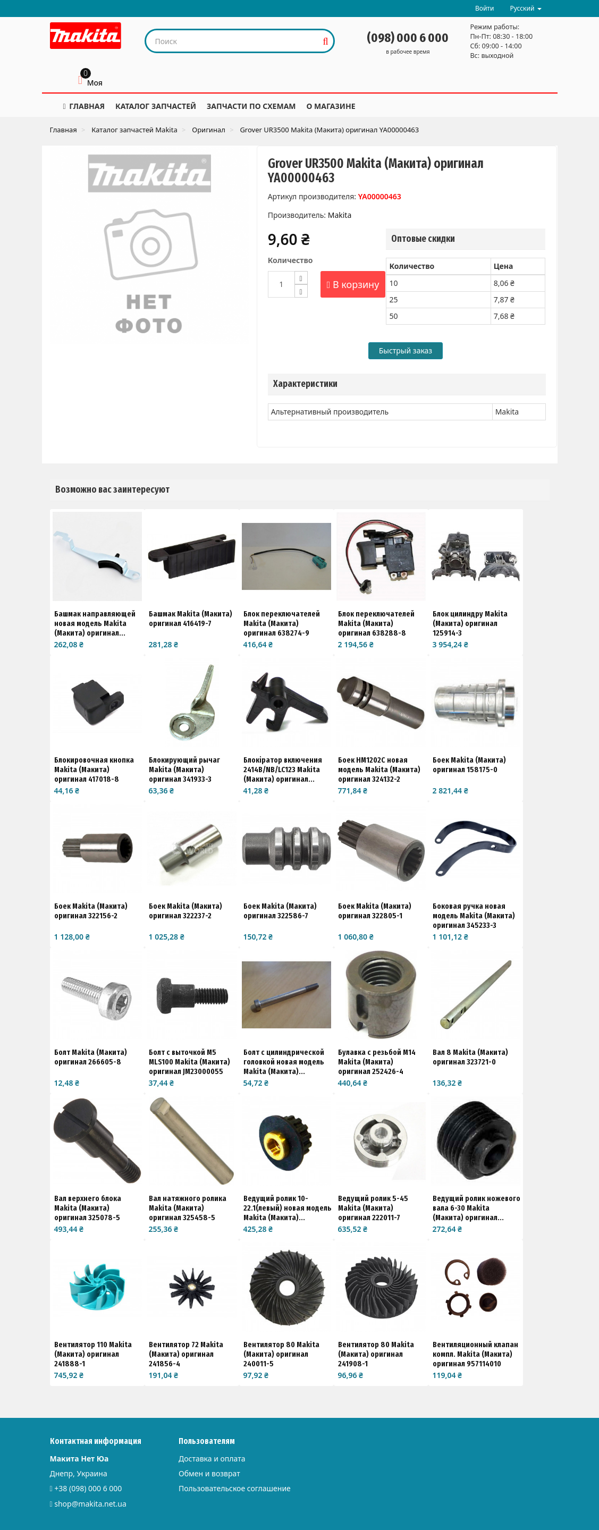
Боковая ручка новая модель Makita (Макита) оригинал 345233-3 (474, 915)
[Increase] (301, 277)
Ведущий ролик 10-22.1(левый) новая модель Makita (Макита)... (287, 1208)
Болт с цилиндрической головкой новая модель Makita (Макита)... (283, 1061)
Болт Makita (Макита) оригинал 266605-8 (90, 1057)
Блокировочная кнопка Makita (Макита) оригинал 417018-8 (94, 769)
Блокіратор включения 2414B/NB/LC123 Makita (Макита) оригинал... (282, 769)
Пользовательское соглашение (235, 1488)
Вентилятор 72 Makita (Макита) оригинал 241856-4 (186, 1354)
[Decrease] (301, 291)
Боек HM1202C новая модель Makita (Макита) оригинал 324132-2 (379, 769)
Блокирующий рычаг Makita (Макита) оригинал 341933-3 (184, 769)
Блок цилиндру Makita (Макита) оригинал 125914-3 (470, 623)
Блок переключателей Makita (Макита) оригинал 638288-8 (376, 623)
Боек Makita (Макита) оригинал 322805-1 (374, 910)
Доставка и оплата (212, 1458)
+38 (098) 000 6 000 (88, 1488)
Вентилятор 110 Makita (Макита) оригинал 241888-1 (93, 1354)
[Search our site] (232, 41)
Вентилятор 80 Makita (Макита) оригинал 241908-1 (376, 1354)
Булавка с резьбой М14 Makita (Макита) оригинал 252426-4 (377, 1061)
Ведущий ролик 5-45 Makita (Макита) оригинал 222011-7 (373, 1208)
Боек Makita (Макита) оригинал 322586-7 (280, 910)
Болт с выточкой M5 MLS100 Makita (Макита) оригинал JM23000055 (189, 1061)
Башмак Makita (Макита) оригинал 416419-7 (190, 618)
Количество (290, 260)
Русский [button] (525, 8)
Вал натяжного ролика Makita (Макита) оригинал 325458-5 (187, 1208)
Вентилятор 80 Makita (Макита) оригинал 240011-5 (281, 1354)
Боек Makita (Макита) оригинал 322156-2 (91, 910)
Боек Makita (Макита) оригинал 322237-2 (185, 910)
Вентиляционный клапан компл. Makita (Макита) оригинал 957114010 (475, 1354)
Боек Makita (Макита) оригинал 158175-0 (469, 764)
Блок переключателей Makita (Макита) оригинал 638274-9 (281, 623)
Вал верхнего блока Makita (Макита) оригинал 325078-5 (87, 1208)
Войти (484, 8)
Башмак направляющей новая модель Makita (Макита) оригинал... (95, 623)
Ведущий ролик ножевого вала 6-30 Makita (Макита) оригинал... (476, 1208)
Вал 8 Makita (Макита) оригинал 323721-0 (470, 1057)
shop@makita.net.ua (90, 1504)
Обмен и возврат (209, 1473)
